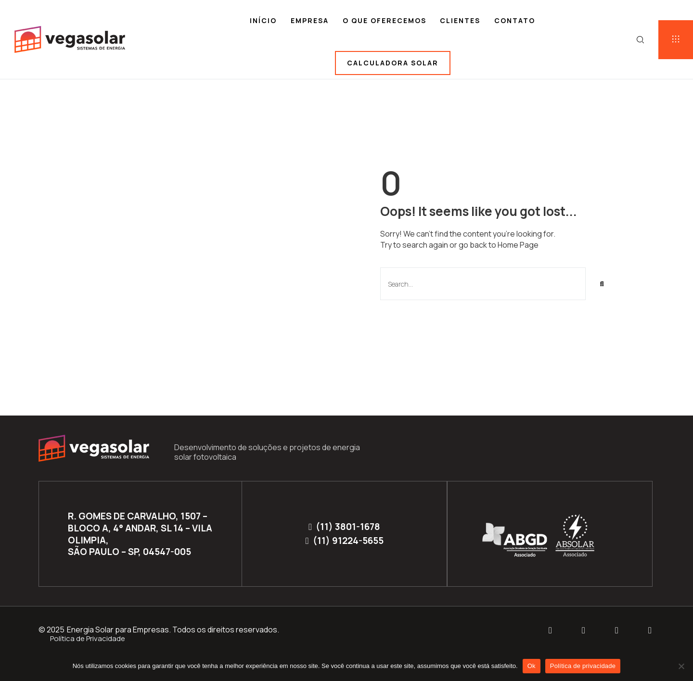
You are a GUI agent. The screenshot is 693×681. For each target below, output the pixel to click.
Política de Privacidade (87, 638)
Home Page (518, 245)
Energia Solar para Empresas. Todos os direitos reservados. (173, 629)
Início (263, 20)
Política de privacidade (583, 665)
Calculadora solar (392, 62)
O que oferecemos (384, 20)
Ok (531, 665)
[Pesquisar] (602, 283)
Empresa (310, 20)
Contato (514, 20)
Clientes (460, 20)
